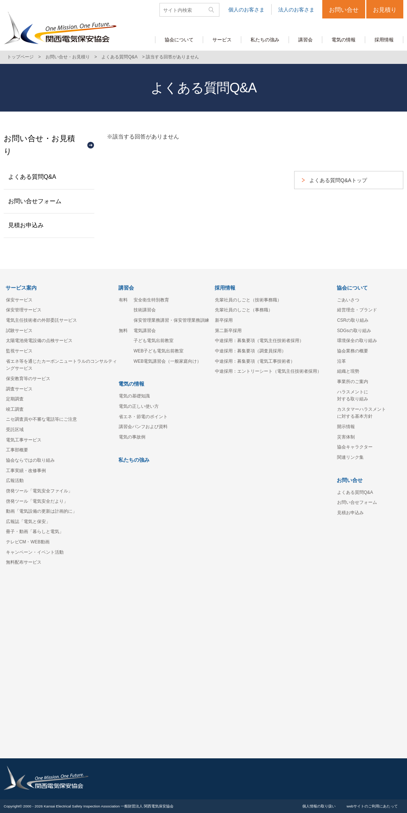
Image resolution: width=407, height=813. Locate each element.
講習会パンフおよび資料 (143, 426)
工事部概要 (17, 449)
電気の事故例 (132, 437)
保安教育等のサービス (28, 378)
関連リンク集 (350, 457)
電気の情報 (131, 384)
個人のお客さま (246, 10)
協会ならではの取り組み (30, 460)
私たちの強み (133, 460)
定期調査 (15, 399)
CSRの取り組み (353, 320)
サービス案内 (21, 288)
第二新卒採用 (228, 330)
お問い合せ (344, 10)
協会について (352, 288)
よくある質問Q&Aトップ (338, 180)
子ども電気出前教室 (154, 340)
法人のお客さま (296, 10)
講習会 (126, 288)
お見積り (385, 10)
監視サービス (19, 350)
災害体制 (346, 437)
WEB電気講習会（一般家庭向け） (167, 361)
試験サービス (19, 330)
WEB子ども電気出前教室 (159, 350)
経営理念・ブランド (357, 309)
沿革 (341, 361)
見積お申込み (26, 225)
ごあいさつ (348, 300)
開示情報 (346, 426)
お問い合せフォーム (34, 201)
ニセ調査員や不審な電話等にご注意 (41, 419)
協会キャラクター (355, 447)
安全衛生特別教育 (151, 300)
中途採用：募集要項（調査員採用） (250, 350)
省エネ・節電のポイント (143, 416)
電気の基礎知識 (134, 396)
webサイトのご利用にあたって (372, 806)
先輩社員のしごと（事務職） (244, 309)
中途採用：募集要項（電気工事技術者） (255, 361)
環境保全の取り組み (357, 340)
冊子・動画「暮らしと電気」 (35, 531)
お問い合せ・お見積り (68, 56)
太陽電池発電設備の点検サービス (39, 340)
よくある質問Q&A (119, 56)
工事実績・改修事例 (26, 470)
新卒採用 (224, 320)
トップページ (20, 56)
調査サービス (19, 389)
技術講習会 (145, 309)
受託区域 (15, 429)
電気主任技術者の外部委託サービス (41, 320)
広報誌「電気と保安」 (28, 521)
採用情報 (225, 288)
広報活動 (15, 480)
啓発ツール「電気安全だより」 (37, 501)
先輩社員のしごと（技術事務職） (248, 300)
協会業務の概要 (352, 350)
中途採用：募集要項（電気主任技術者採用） (259, 340)
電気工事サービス (23, 440)
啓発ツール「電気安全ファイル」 (39, 490)
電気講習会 (145, 330)
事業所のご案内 (352, 381)
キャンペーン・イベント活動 (35, 552)
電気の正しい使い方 (139, 406)
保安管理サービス (23, 309)
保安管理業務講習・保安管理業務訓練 (171, 320)
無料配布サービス (23, 562)
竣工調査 (15, 409)
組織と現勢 (348, 371)
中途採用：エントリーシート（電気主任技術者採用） (268, 371)
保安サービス (19, 300)
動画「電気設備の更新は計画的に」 (41, 511)
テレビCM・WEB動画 (28, 541)
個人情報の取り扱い (319, 806)
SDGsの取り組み (354, 330)
